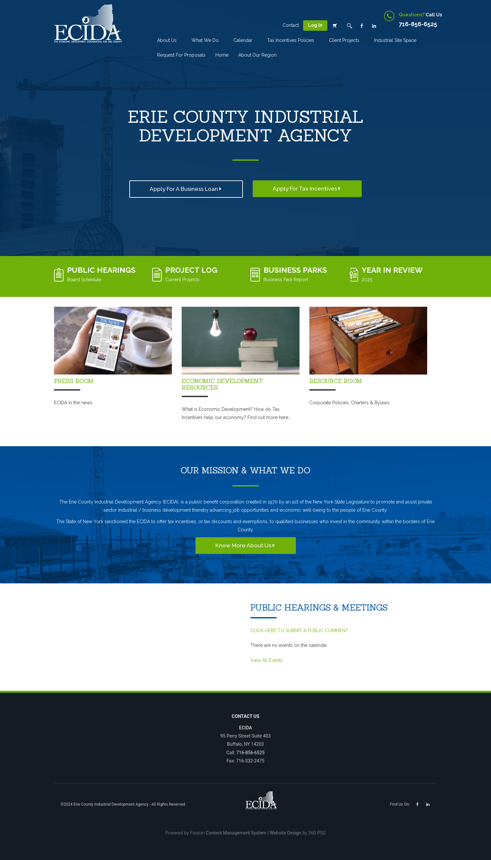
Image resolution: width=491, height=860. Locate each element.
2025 (367, 279)
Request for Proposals (181, 55)
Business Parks (295, 269)
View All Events (266, 660)
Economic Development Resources (222, 384)
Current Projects (182, 279)
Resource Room (335, 381)
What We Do (205, 40)
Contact (290, 25)
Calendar (242, 40)
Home (221, 55)
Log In (315, 25)
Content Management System (236, 832)
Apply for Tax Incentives (307, 188)
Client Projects (344, 40)
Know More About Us (245, 545)
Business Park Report (286, 279)
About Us (167, 40)
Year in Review (392, 269)
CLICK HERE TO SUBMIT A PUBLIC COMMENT (299, 630)
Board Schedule (84, 279)
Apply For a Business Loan (186, 189)
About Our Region (257, 55)
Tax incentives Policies (290, 40)
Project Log (191, 269)
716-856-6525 (250, 752)
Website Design (285, 832)
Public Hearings (101, 269)
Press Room (74, 381)
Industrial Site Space (395, 40)
